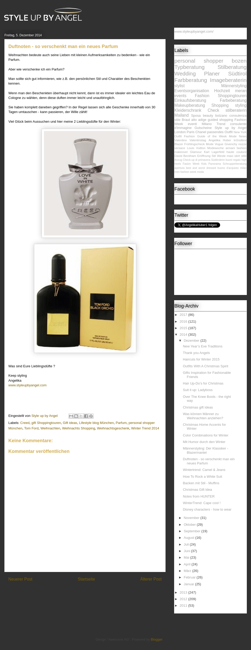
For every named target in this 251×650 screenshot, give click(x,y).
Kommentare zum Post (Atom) (94, 592)
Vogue (219, 144)
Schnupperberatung (235, 163)
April (188, 564)
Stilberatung (232, 67)
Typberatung (189, 67)
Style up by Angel (231, 128)
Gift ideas (70, 423)
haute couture (236, 151)
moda (200, 171)
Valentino (180, 140)
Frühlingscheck (194, 144)
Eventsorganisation (191, 90)
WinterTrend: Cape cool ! (201, 503)
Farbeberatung (233, 100)
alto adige (199, 120)
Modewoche (215, 148)
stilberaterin (236, 110)
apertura (179, 168)
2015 (184, 328)
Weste (221, 155)
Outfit (178, 136)
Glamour (196, 151)
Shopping (220, 105)
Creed (25, 423)
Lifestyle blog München (96, 423)
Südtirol (237, 73)
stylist (179, 86)
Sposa (196, 115)
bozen (239, 61)
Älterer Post (151, 579)
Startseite (86, 579)
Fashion (202, 95)
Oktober (190, 525)
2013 (184, 592)
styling (241, 105)
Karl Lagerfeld (214, 151)
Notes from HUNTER (198, 496)
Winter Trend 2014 (145, 428)
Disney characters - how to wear (207, 509)
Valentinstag (198, 140)
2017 (184, 315)
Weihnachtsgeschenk (113, 428)
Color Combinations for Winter (205, 435)
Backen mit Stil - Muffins (201, 483)
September (192, 531)
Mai (187, 557)
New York (240, 132)
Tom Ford (31, 428)
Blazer (178, 144)
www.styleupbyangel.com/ (194, 31)
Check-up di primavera (196, 159)
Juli (187, 544)
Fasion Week (191, 163)
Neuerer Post (20, 579)
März (188, 571)
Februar (190, 577)
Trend (220, 124)
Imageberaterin (228, 80)
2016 (184, 321)
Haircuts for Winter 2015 (201, 359)
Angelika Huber (220, 140)
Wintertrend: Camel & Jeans (204, 470)
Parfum (121, 423)
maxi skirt (233, 155)
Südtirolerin (218, 159)
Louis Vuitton (196, 148)
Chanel (200, 132)
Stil (214, 155)
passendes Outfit (220, 132)
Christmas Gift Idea (197, 490)
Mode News (238, 136)
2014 (184, 334)
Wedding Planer (197, 73)
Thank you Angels (196, 353)
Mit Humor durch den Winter (204, 442)
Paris (191, 132)
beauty (208, 115)
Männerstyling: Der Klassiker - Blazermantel (205, 450)
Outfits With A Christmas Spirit (205, 366)
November (192, 518)
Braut (186, 120)
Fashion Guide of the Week (205, 136)
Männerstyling (234, 86)
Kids (204, 163)
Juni (187, 551)
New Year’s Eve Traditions (202, 346)
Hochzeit (222, 90)
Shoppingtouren (232, 95)
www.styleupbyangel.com (27, 385)
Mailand (181, 115)
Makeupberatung (189, 105)
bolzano (221, 115)
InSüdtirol (240, 140)
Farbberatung (190, 80)
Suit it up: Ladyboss (197, 390)
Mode (210, 144)
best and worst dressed (201, 168)
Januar (189, 584)
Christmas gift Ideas (198, 407)
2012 (184, 599)
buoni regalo (233, 159)
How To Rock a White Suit (202, 476)
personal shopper (198, 61)
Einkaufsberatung (190, 100)
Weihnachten (50, 428)
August (189, 538)
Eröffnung (203, 155)
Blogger (156, 639)
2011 (184, 605)
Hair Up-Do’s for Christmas (203, 383)
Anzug (178, 159)
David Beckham (185, 155)
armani (230, 148)
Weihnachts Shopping (78, 428)
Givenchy (231, 144)
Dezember (192, 340)
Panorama (214, 163)
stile (244, 155)
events (180, 95)
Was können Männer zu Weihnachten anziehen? (203, 416)
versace (179, 148)
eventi (192, 124)
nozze (242, 144)
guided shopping (220, 120)
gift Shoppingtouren (46, 423)
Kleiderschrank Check (196, 110)
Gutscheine (203, 128)
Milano (207, 124)
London (180, 132)
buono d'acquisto (228, 168)
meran (241, 90)
